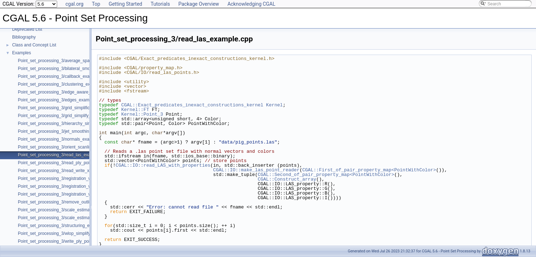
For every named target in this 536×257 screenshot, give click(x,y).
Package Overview (198, 4)
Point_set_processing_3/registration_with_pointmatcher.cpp (74, 194)
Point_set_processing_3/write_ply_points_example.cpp (70, 241)
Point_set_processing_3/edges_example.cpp (60, 99)
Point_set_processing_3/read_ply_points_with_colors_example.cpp (82, 162)
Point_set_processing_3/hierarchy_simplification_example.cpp (77, 123)
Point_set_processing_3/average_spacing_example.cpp (71, 60)
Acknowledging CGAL (251, 4)
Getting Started (125, 4)
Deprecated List (27, 29)
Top (96, 4)
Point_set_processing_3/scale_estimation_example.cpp (71, 217)
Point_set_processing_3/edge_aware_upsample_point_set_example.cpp (87, 92)
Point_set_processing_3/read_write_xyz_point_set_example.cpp (79, 170)
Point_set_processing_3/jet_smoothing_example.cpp (68, 131)
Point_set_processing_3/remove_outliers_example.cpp (70, 202)
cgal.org (74, 4)
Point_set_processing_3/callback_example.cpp (62, 76)
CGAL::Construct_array (287, 179)
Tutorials (160, 4)
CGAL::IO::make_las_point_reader (256, 170)
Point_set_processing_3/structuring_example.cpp (64, 225)
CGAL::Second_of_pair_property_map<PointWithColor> (326, 174)
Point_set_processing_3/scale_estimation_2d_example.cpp (74, 209)
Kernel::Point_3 (142, 114)
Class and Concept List (34, 44)
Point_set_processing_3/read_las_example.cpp (63, 154)
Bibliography (24, 37)
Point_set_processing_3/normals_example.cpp (62, 139)
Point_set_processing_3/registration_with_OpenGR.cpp (71, 178)
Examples (21, 52)
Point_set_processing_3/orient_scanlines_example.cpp (70, 147)
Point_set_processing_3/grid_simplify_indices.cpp (65, 115)
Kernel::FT (135, 109)
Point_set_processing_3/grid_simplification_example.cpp (72, 107)
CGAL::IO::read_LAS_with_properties (163, 165)
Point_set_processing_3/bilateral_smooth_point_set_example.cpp (80, 68)
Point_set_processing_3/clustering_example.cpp (64, 84)
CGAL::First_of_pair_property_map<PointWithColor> (369, 170)
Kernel (274, 105)
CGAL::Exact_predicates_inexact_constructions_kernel (192, 105)
